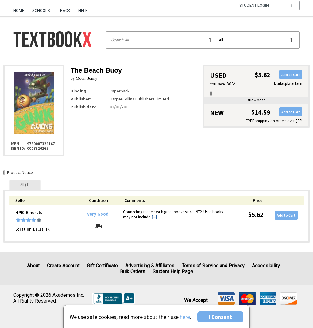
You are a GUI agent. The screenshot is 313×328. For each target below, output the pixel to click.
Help (82, 10)
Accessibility (266, 266)
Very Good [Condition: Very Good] (98, 214)
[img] (226, 298)
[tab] (25, 185)
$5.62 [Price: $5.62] (255, 214)
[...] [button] (154, 217)
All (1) (24, 184)
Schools (41, 10)
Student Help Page (173, 271)
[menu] (288, 11)
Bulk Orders (132, 271)
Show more (256, 100)
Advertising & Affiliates (149, 266)
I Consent (220, 316)
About (33, 266)
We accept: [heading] (196, 300)
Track (64, 10)
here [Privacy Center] (185, 316)
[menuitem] (20, 8)
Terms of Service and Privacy (213, 266)
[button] (288, 11)
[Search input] (203, 40)
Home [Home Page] (18, 10)
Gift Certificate (102, 266)
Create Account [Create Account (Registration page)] (63, 266)
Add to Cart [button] (290, 74)
